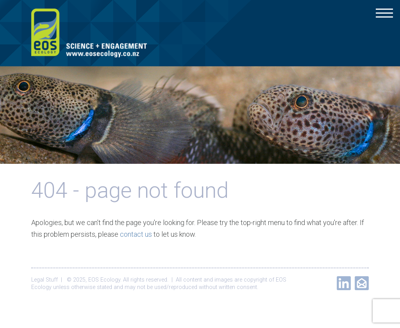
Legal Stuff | (48, 280)
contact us (136, 234)
